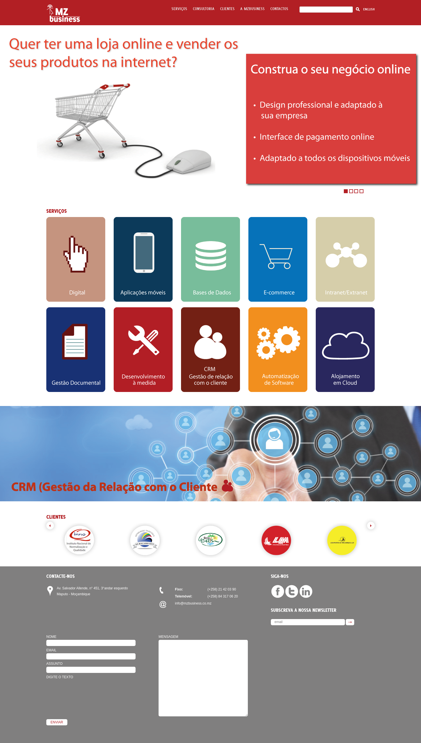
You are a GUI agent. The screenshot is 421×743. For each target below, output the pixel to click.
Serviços (179, 8)
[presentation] (89, 691)
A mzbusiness (252, 8)
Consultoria (203, 8)
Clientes (227, 8)
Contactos (279, 8)
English (369, 9)
